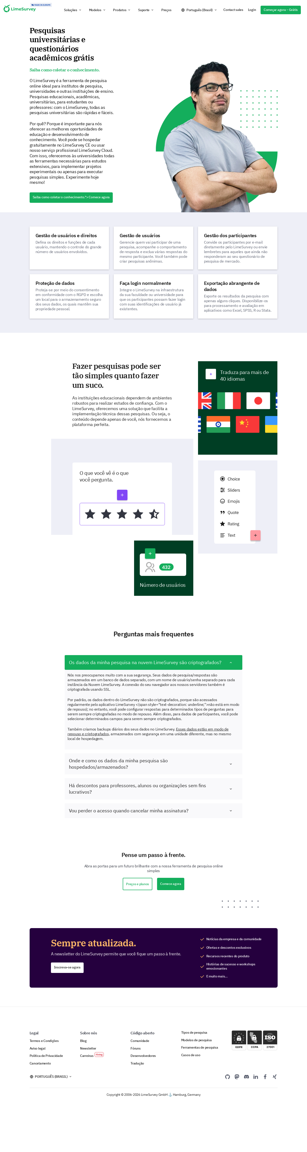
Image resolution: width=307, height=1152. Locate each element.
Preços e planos (137, 884)
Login (252, 10)
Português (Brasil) (199, 10)
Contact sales (233, 10)
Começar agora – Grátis (281, 10)
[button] (73, 10)
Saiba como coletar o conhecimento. (71, 197)
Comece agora (170, 884)
